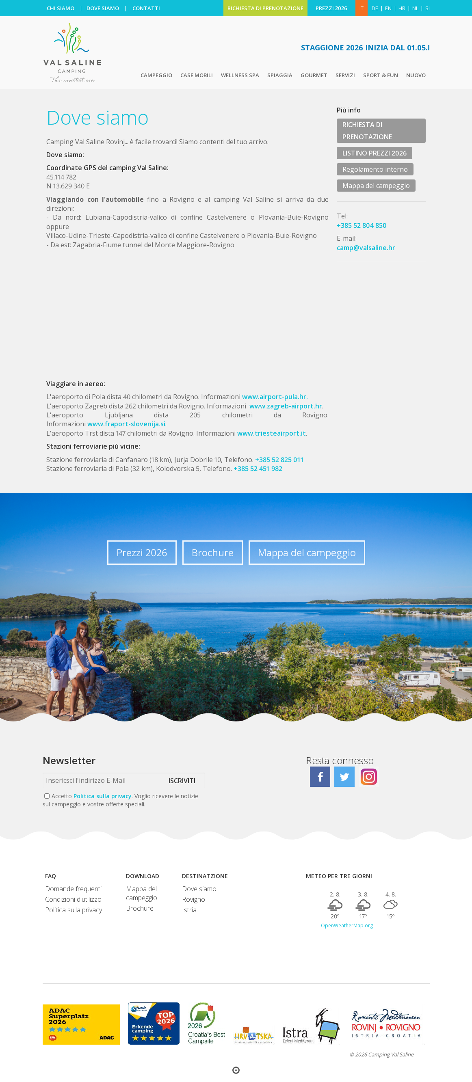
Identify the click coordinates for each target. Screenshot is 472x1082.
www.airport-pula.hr (273, 396)
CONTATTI (146, 8)
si (427, 8)
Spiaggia (279, 75)
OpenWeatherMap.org (347, 925)
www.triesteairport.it (271, 433)
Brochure (213, 552)
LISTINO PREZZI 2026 (374, 153)
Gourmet (314, 75)
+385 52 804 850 (362, 225)
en (388, 8)
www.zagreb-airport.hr (285, 406)
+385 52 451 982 (258, 468)
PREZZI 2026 (331, 8)
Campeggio (156, 75)
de (375, 8)
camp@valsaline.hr (366, 247)
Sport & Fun (380, 75)
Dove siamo (199, 888)
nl (415, 8)
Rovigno (193, 899)
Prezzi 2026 (142, 552)
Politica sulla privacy (103, 796)
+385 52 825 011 (279, 459)
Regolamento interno (375, 169)
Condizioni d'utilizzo (73, 899)
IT (361, 8)
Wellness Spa (240, 75)
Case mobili (196, 75)
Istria (189, 909)
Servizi (345, 75)
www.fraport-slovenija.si (126, 423)
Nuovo (416, 75)
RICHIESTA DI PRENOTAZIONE (265, 8)
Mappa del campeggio (376, 185)
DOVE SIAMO (103, 8)
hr (401, 8)
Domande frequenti (73, 888)
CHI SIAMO (60, 8)
